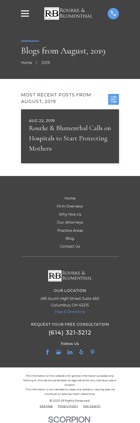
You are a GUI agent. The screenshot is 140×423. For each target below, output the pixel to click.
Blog (70, 238)
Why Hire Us (70, 214)
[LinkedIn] (69, 352)
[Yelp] (81, 352)
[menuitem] (46, 406)
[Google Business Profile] (58, 352)
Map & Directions (70, 312)
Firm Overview (70, 206)
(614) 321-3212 (70, 332)
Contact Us (70, 246)
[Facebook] (47, 352)
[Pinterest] (92, 352)
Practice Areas (70, 230)
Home (70, 198)
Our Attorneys (70, 222)
